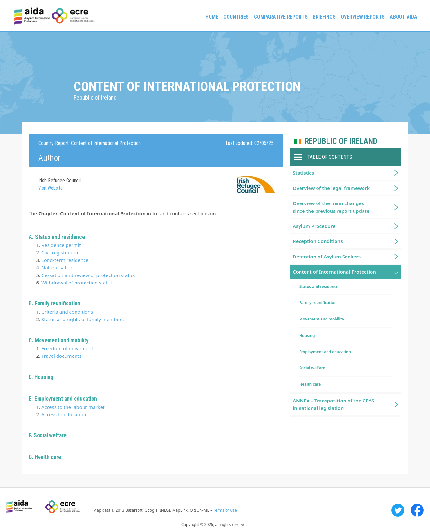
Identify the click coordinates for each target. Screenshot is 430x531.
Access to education (63, 414)
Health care (310, 384)
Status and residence (318, 286)
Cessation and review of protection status (88, 275)
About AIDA (403, 17)
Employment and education (325, 352)
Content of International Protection (334, 271)
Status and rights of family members (82, 319)
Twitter (397, 510)
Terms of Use (225, 510)
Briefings (324, 17)
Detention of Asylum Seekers (327, 256)
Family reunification (317, 302)
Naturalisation (57, 267)
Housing (307, 335)
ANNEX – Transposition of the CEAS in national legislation (333, 404)
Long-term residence (64, 260)
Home (211, 17)
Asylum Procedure (314, 226)
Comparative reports (281, 17)
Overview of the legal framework (331, 188)
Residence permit (61, 245)
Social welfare (312, 368)
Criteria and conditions (67, 312)
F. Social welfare (48, 435)
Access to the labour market (73, 407)
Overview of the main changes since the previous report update (331, 207)
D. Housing (41, 377)
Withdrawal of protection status (77, 282)
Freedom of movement (67, 348)
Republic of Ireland (341, 141)
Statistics (303, 172)
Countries (236, 17)
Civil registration (59, 252)
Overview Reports (363, 17)
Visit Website (50, 188)
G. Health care (45, 457)
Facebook (417, 510)
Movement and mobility (321, 319)
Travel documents (61, 356)
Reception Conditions (318, 241)
